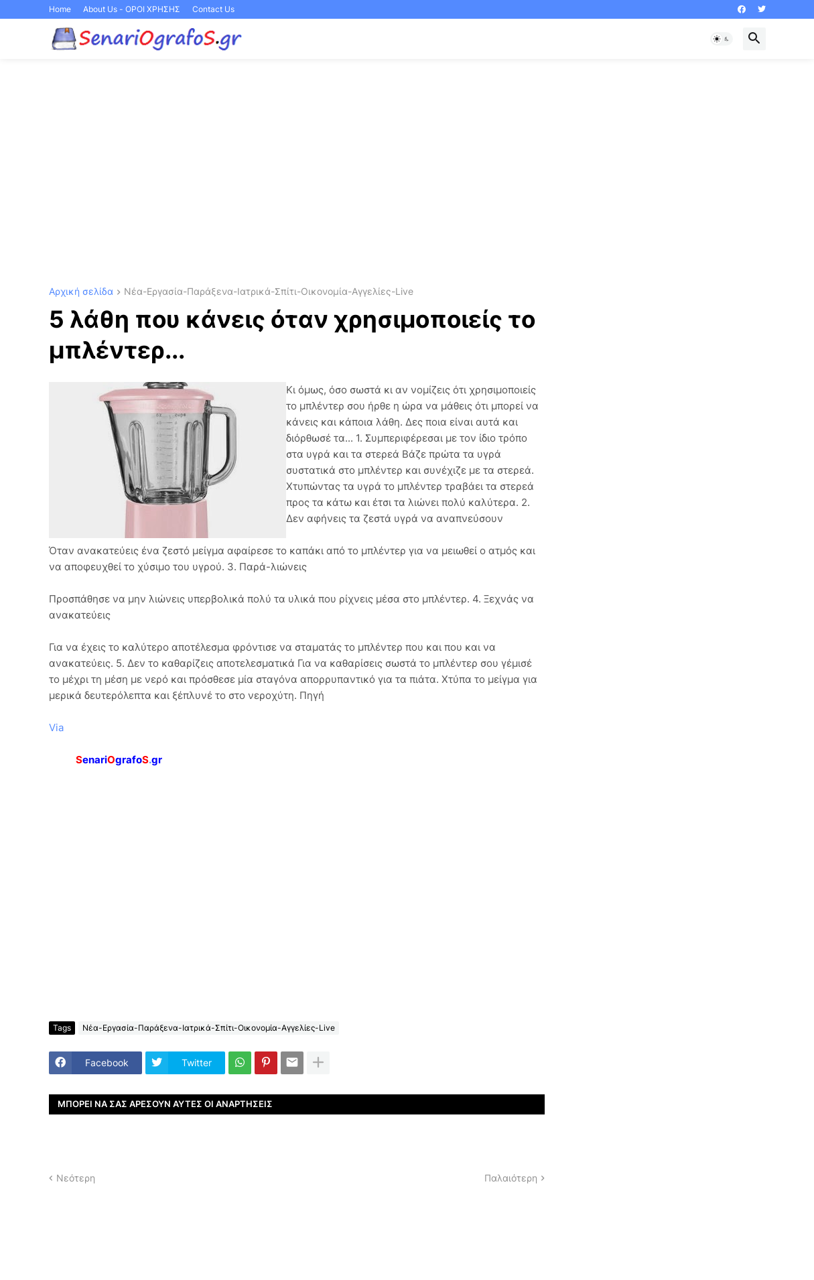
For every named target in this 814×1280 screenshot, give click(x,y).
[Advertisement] (407, 173)
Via (56, 727)
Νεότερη (75, 1177)
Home (60, 9)
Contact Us (213, 9)
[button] (721, 39)
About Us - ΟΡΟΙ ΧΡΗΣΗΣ (131, 9)
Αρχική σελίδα (81, 292)
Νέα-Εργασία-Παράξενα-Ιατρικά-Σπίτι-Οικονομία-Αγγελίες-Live (268, 292)
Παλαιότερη (510, 1177)
